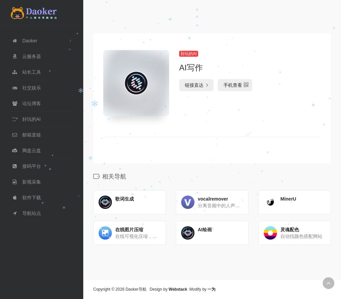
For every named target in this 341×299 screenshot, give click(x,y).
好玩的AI (188, 53)
